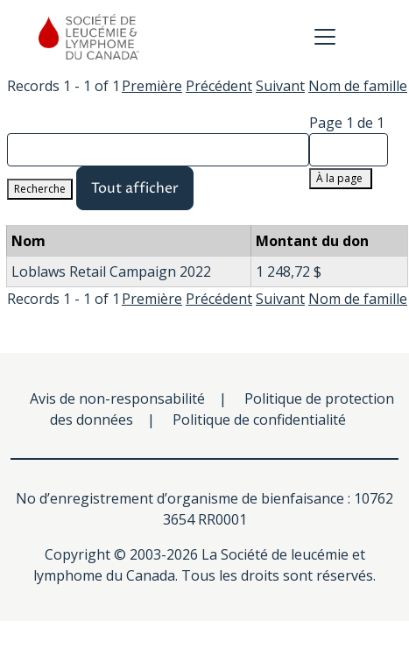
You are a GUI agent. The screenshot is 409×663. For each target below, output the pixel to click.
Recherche (40, 188)
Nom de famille (357, 85)
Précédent (219, 85)
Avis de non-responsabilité (117, 398)
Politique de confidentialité (259, 419)
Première (152, 85)
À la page (340, 178)
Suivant (280, 85)
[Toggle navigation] (324, 36)
